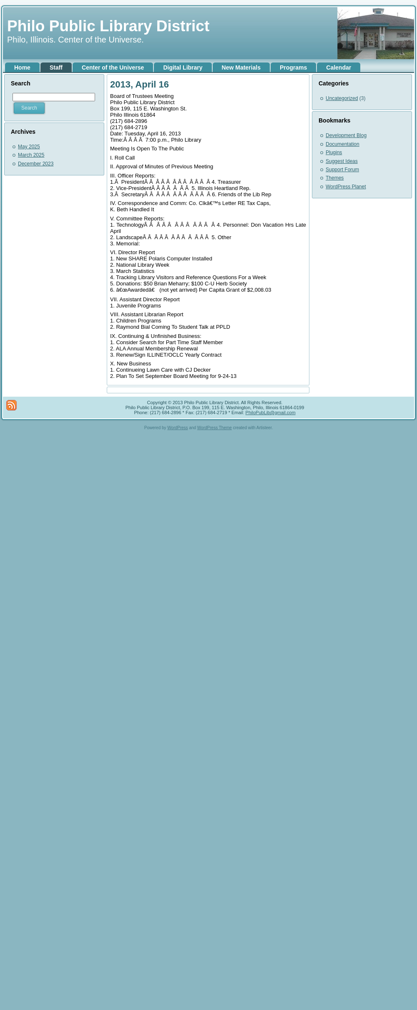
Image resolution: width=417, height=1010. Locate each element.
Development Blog (346, 135)
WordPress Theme (214, 427)
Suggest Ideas (342, 161)
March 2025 (31, 155)
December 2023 (35, 164)
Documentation (342, 144)
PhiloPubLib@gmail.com (271, 412)
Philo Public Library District (108, 26)
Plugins (334, 152)
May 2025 (29, 147)
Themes (335, 178)
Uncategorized (342, 98)
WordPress (177, 427)
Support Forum (342, 169)
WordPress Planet (346, 187)
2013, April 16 (139, 84)
